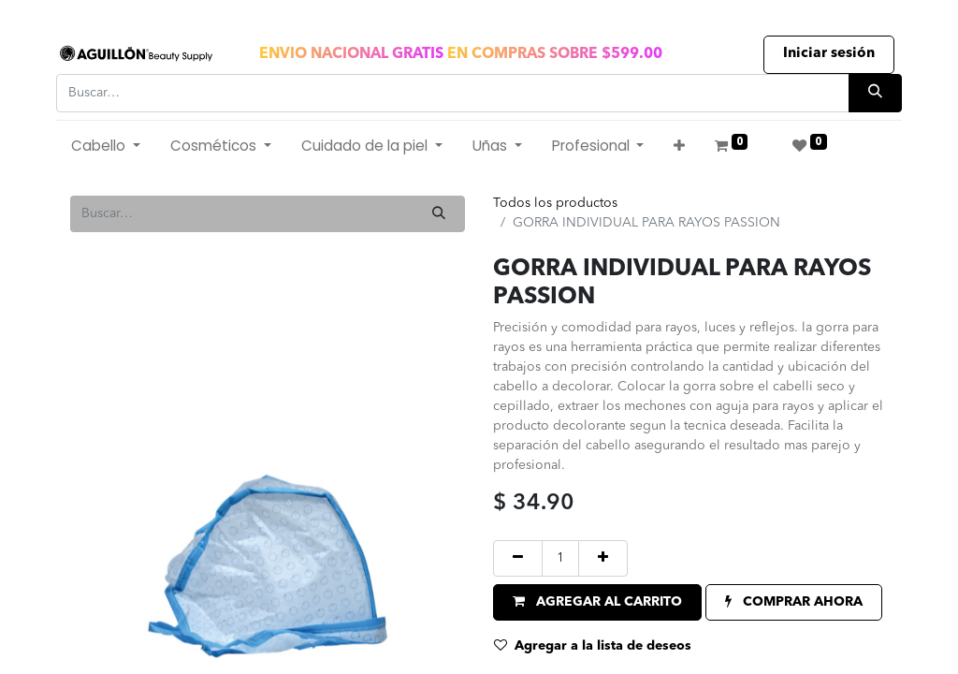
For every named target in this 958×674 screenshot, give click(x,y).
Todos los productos (555, 203)
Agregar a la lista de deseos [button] (592, 645)
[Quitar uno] (518, 558)
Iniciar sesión (829, 54)
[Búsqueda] (875, 93)
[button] (679, 146)
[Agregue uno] (603, 558)
